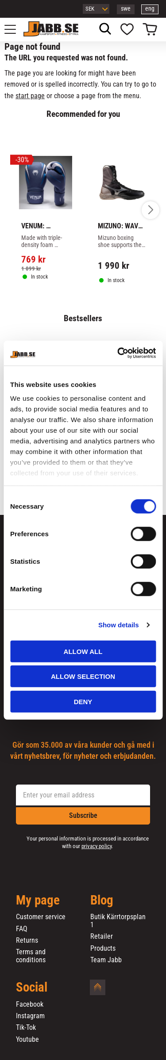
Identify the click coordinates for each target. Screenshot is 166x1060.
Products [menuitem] (103, 948)
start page (30, 96)
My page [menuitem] (38, 900)
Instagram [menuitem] (30, 1016)
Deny (83, 701)
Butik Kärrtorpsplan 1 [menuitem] (118, 920)
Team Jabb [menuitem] (106, 960)
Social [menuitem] (31, 987)
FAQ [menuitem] (21, 929)
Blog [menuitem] (101, 900)
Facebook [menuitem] (29, 1004)
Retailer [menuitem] (101, 936)
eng (149, 8)
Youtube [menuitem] (27, 1040)
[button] (15, 29)
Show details (118, 625)
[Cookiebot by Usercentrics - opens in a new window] (118, 353)
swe (126, 8)
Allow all (83, 651)
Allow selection (83, 676)
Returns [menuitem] (27, 940)
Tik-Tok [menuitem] (26, 1028)
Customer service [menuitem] (41, 917)
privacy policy (96, 846)
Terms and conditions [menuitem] (31, 956)
